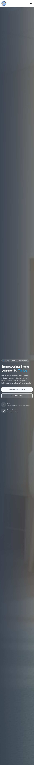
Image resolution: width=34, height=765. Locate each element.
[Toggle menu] (31, 3)
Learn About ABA (17, 396)
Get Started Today (17, 389)
